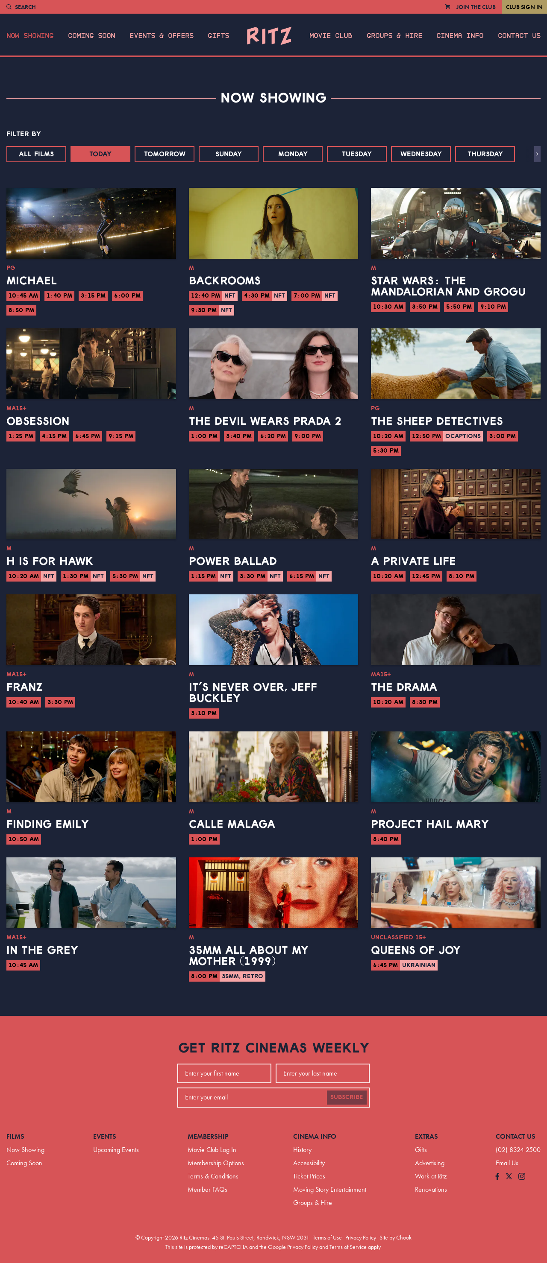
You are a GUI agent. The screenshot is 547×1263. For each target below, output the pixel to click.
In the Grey (42, 950)
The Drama (404, 687)
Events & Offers (161, 35)
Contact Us (519, 35)
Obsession (37, 421)
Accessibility (309, 1162)
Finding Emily (47, 824)
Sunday (228, 154)
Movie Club (330, 35)
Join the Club (476, 7)
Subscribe (346, 1097)
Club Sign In (524, 7)
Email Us (507, 1162)
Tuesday (357, 154)
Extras (426, 1136)
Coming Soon (91, 35)
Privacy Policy (360, 1237)
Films (15, 1136)
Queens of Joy (416, 950)
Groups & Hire (394, 35)
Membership (208, 1136)
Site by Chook (395, 1237)
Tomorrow (164, 154)
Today (100, 154)
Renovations (431, 1189)
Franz (24, 687)
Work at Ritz (431, 1176)
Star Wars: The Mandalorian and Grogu (448, 286)
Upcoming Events (116, 1149)
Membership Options (216, 1162)
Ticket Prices (309, 1176)
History (302, 1149)
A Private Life (413, 561)
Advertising (429, 1162)
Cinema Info (459, 35)
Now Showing (29, 35)
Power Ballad (233, 561)
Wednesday (421, 154)
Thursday (485, 154)
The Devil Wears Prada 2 (265, 421)
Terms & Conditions (213, 1176)
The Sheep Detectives (437, 421)
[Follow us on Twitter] (509, 1176)
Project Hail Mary (430, 824)
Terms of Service (348, 1247)
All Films (36, 154)
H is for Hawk (50, 561)
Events (104, 1136)
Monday (293, 154)
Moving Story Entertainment (329, 1189)
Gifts (218, 35)
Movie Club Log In (212, 1149)
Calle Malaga (232, 824)
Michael (31, 281)
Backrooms (225, 281)
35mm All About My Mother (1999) (249, 956)
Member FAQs (207, 1189)
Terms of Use (327, 1237)
